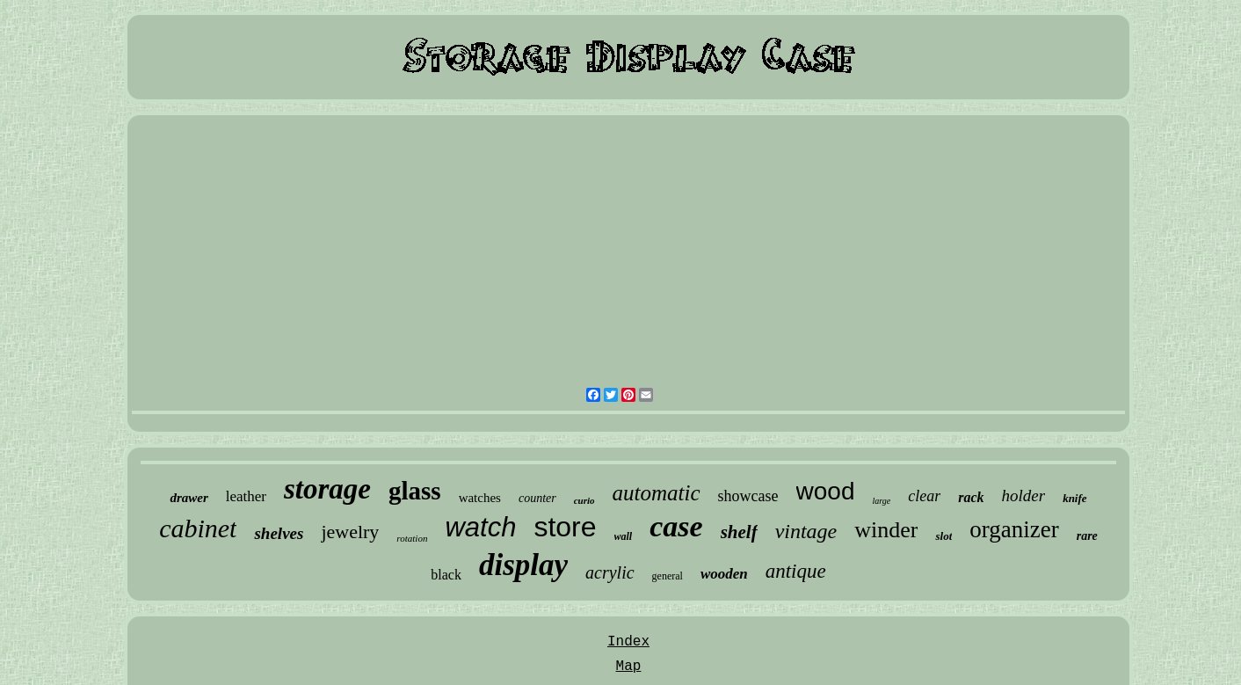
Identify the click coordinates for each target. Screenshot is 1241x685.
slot (943, 536)
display (523, 565)
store (564, 527)
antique (796, 571)
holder (1024, 495)
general (667, 576)
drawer (188, 498)
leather (246, 496)
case (676, 526)
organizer (1013, 529)
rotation (411, 538)
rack (970, 497)
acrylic (610, 572)
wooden (724, 573)
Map (629, 666)
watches (480, 498)
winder (886, 530)
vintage (806, 531)
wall (623, 536)
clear (924, 496)
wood (825, 491)
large (881, 501)
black (446, 574)
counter (537, 498)
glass (414, 491)
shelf (739, 532)
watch (480, 527)
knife (1074, 498)
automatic (656, 493)
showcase (748, 496)
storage (327, 489)
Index (628, 642)
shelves (278, 533)
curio (584, 500)
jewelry (350, 532)
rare (1087, 536)
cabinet (197, 528)
